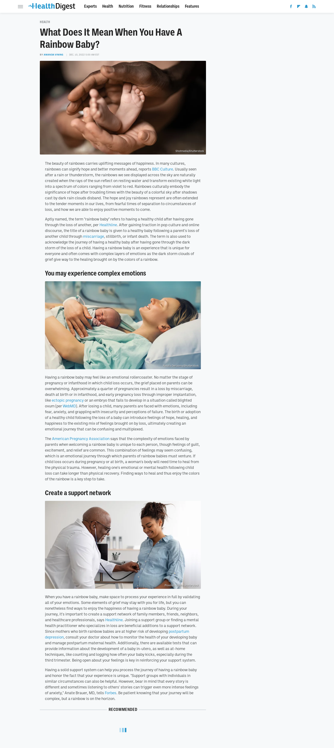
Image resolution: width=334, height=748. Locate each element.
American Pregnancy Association (80, 438)
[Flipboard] (299, 7)
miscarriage (93, 236)
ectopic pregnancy (68, 400)
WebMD (69, 406)
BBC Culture (162, 169)
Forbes (110, 692)
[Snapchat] (306, 7)
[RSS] (314, 7)
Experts (90, 6)
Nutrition (126, 6)
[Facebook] (291, 7)
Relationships (168, 6)
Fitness (145, 6)
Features (192, 6)
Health (107, 6)
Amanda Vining (53, 54)
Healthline (108, 224)
